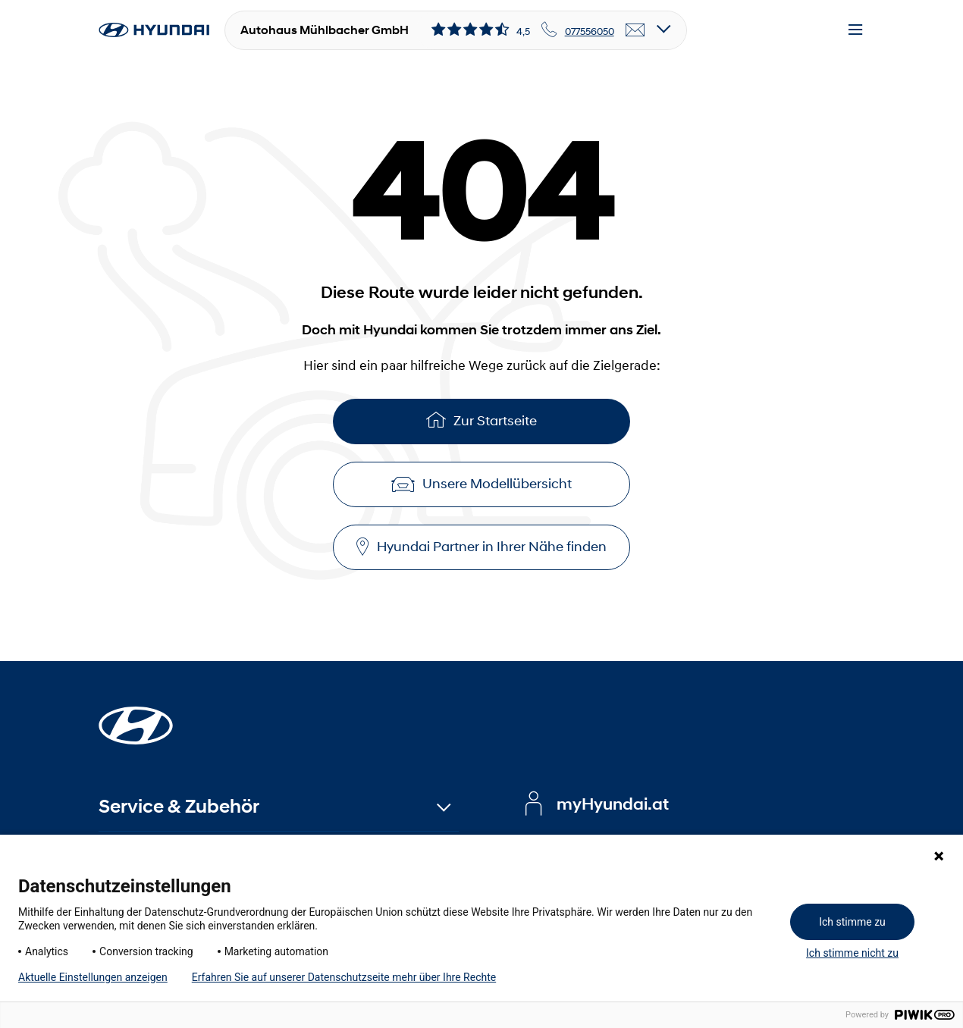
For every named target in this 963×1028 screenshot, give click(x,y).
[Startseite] (136, 716)
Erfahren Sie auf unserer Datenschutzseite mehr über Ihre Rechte (344, 977)
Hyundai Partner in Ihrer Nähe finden (481, 547)
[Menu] (855, 30)
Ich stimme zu (852, 922)
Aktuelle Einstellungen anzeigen (93, 977)
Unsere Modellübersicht (481, 483)
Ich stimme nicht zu (852, 953)
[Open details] (664, 30)
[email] (635, 30)
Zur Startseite (481, 419)
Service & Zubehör (179, 806)
